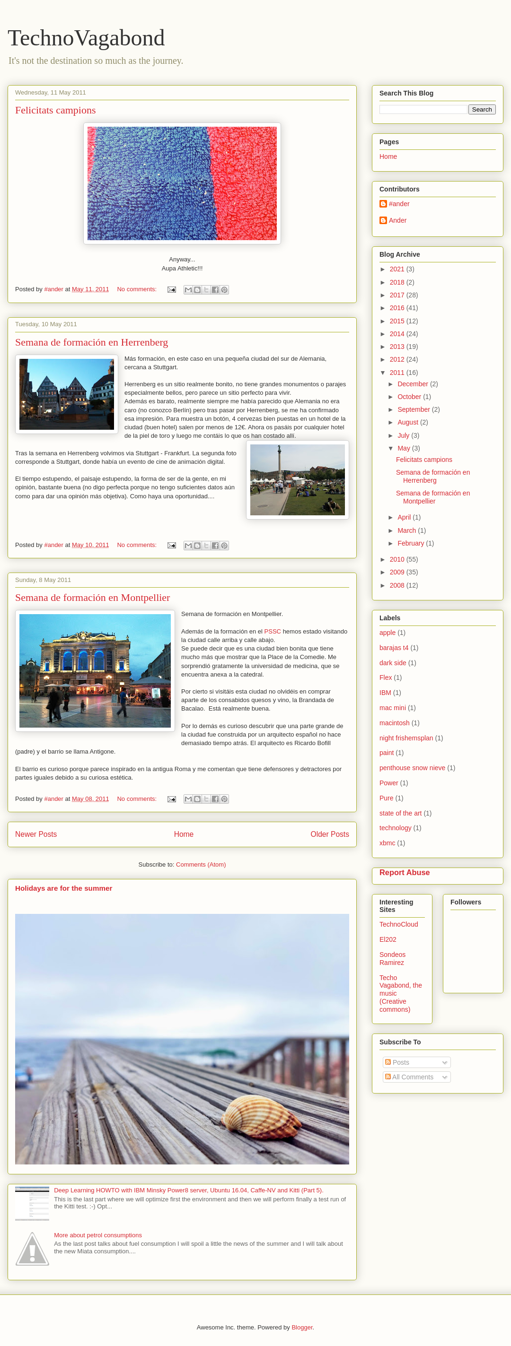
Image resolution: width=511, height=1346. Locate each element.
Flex (385, 677)
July (404, 435)
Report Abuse (404, 872)
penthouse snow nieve (412, 768)
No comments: (137, 289)
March (407, 530)
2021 (398, 269)
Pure (386, 798)
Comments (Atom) (201, 864)
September (414, 409)
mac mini (392, 708)
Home (184, 834)
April (405, 517)
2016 (398, 308)
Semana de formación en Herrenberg (91, 342)
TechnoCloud (398, 924)
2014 (398, 334)
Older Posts (330, 834)
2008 (398, 585)
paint (386, 752)
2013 (398, 346)
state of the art (400, 813)
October (410, 396)
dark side (392, 663)
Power (388, 783)
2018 (398, 282)
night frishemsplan (406, 738)
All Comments (409, 1077)
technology (395, 828)
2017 (398, 295)
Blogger (301, 1327)
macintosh (394, 723)
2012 (398, 359)
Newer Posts (36, 834)
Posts (397, 1062)
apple (387, 632)
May (404, 448)
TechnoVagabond (86, 37)
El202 (387, 939)
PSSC (273, 631)
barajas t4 (393, 647)
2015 (398, 321)
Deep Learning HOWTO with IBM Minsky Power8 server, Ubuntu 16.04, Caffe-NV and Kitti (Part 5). (189, 1190)
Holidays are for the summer (63, 888)
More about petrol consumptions (98, 1235)
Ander (397, 220)
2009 (398, 572)
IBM (385, 692)
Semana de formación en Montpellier (92, 597)
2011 (398, 372)
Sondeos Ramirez (392, 958)
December (413, 384)
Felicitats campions (55, 110)
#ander (399, 204)
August (408, 422)
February (411, 543)
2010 (398, 559)
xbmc (387, 843)
